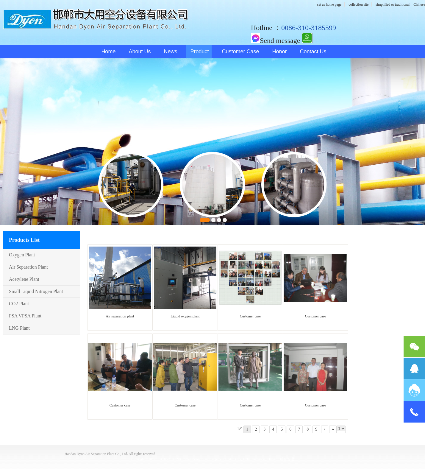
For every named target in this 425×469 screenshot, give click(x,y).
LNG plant (19, 328)
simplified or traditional (393, 4)
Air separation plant (120, 316)
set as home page (329, 4)
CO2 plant (19, 303)
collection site (358, 4)
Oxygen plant (22, 254)
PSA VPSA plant (25, 315)
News (170, 51)
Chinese (419, 4)
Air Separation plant (28, 266)
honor (279, 51)
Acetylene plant (24, 279)
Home (108, 51)
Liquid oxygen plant (185, 316)
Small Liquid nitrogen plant (36, 291)
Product (199, 51)
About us (140, 51)
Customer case (240, 51)
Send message (275, 40)
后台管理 (287, 459)
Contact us (313, 51)
